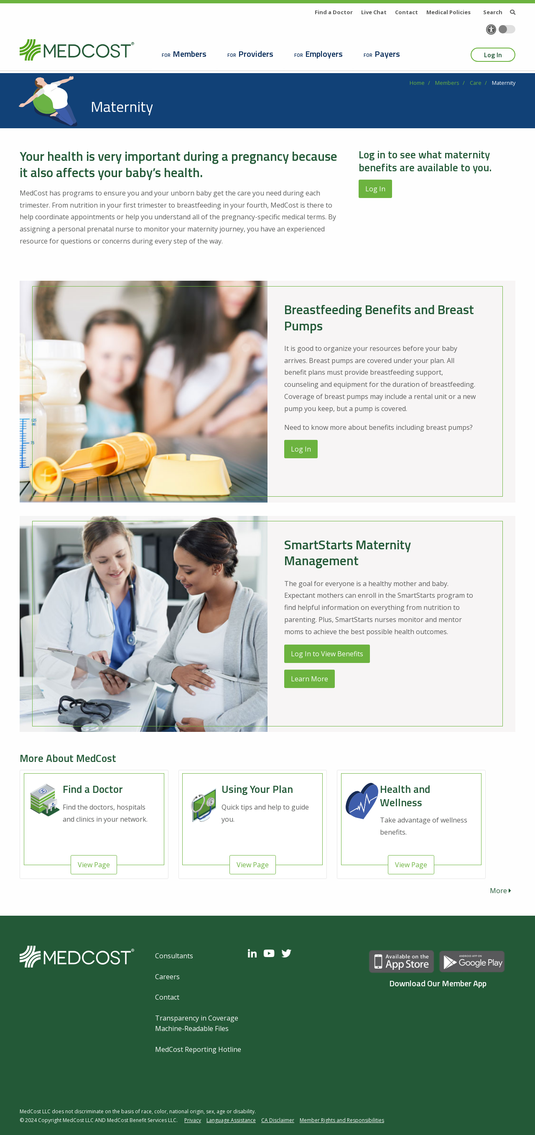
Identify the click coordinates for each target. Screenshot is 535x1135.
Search (499, 12)
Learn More (309, 678)
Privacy (192, 1120)
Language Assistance (231, 1120)
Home (417, 82)
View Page (94, 864)
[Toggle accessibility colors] (507, 29)
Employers (324, 53)
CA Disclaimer (277, 1120)
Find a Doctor (334, 12)
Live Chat (374, 12)
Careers (167, 976)
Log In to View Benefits (327, 653)
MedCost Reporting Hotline (198, 1049)
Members (189, 53)
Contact (406, 12)
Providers (255, 53)
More (500, 890)
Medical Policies (448, 12)
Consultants (174, 955)
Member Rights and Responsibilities (342, 1120)
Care (476, 82)
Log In (493, 55)
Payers (387, 53)
